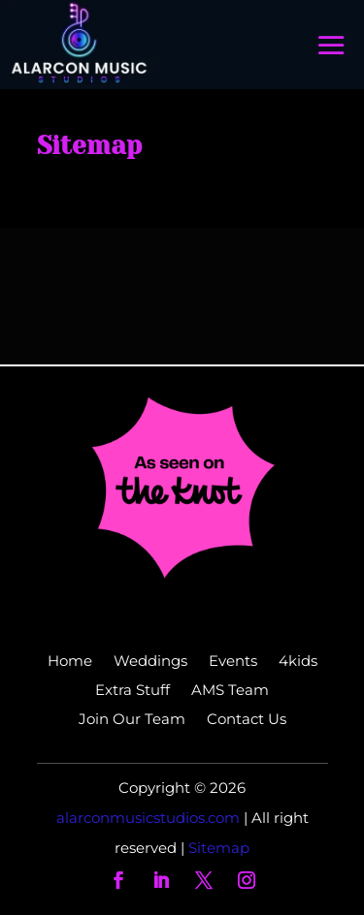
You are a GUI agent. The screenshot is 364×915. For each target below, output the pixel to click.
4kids (298, 662)
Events (233, 662)
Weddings (150, 662)
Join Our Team (132, 720)
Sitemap (218, 847)
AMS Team (230, 691)
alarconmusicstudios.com (150, 817)
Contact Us (246, 720)
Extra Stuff (132, 691)
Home (70, 662)
